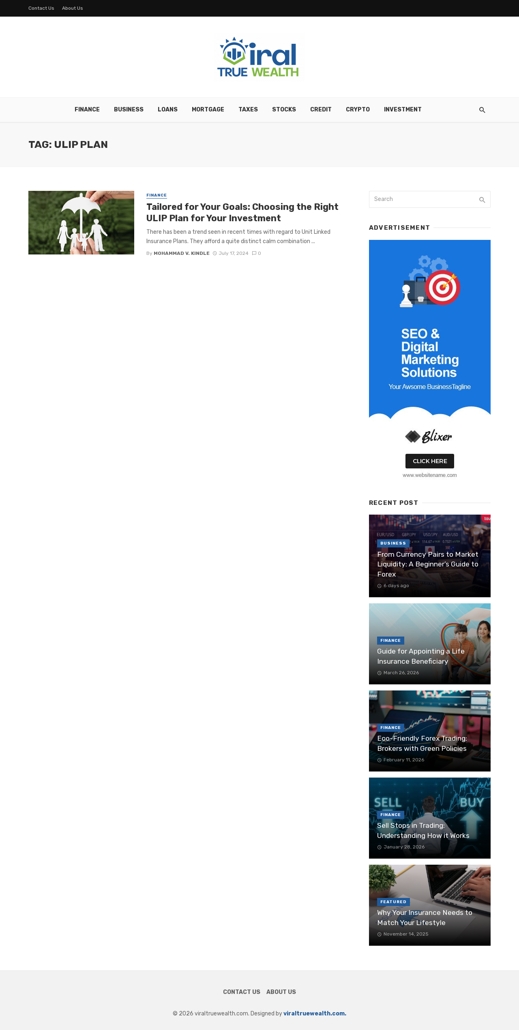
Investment (403, 109)
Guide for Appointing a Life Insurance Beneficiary (421, 656)
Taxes (248, 109)
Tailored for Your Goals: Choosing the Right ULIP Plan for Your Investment (242, 212)
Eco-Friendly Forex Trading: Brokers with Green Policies (422, 743)
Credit (321, 109)
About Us (72, 8)
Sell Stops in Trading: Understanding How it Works (423, 830)
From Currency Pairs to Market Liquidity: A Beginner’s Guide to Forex (427, 564)
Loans (168, 109)
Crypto (358, 109)
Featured (393, 902)
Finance (87, 109)
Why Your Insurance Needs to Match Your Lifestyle (424, 917)
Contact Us (41, 8)
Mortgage (208, 109)
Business (129, 109)
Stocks (284, 109)
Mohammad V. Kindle (182, 253)
